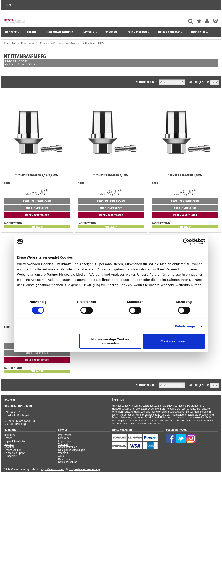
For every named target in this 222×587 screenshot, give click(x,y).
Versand (63, 444)
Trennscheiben (12, 450)
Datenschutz (65, 459)
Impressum (64, 435)
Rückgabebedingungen (71, 450)
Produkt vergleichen (37, 201)
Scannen (9, 447)
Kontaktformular (67, 447)
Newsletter (64, 438)
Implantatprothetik (14, 441)
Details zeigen (186, 326)
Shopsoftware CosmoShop (84, 469)
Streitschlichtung (67, 461)
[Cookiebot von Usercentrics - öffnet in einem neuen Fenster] (186, 241)
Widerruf (63, 453)
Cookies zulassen (174, 341)
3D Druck (9, 435)
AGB (61, 456)
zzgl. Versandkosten (52, 469)
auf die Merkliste (37, 208)
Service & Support (14, 453)
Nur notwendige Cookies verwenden (110, 341)
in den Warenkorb (37, 215)
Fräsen (8, 438)
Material (9, 444)
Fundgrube (10, 456)
